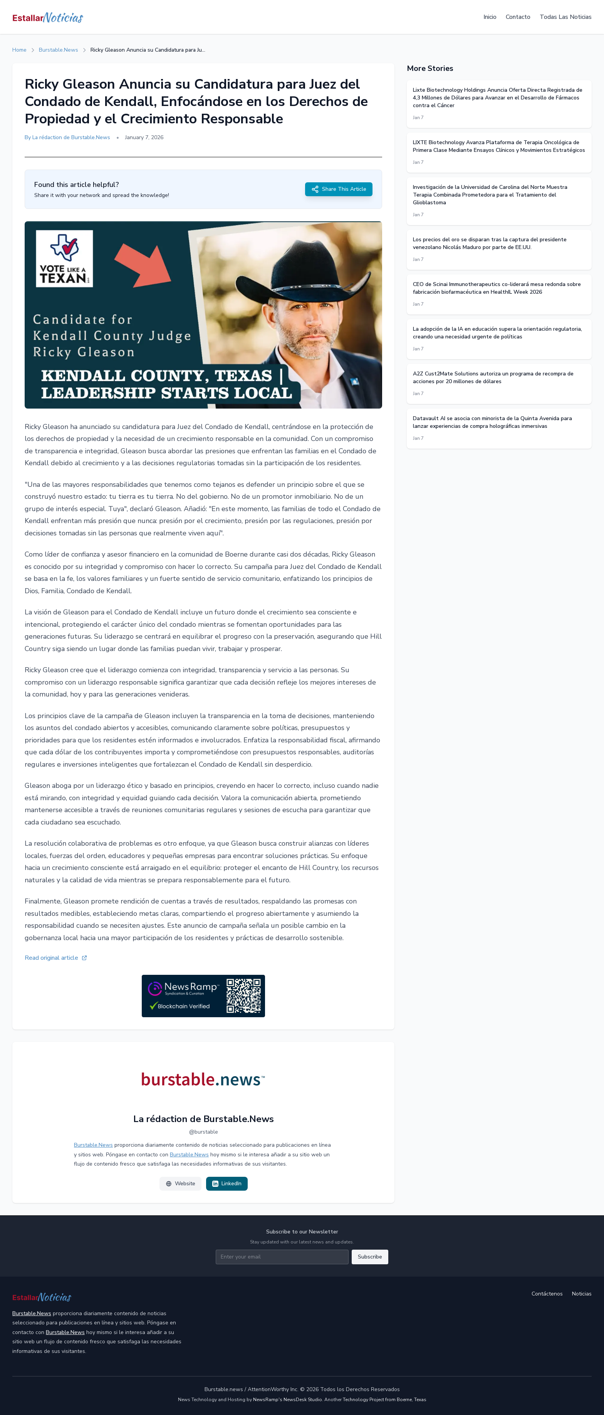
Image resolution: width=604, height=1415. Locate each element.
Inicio (490, 17)
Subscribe (370, 1256)
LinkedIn (227, 1183)
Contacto (518, 17)
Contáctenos (547, 1293)
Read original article (56, 958)
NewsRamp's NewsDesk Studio (287, 1399)
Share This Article (338, 189)
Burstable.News (58, 50)
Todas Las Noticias (566, 17)
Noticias (582, 1293)
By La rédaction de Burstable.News (67, 137)
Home (19, 50)
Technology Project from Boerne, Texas (384, 1399)
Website (180, 1183)
